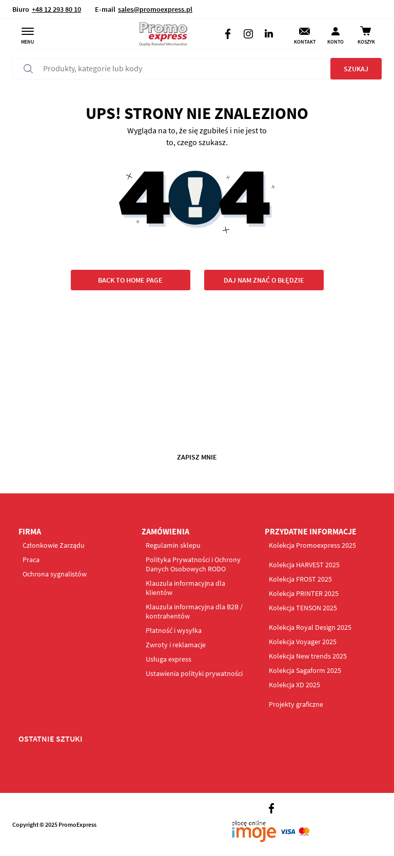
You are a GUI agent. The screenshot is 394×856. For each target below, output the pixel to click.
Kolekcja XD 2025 (294, 684)
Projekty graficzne (296, 704)
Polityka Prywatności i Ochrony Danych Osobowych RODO (193, 564)
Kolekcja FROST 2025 (300, 579)
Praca (31, 559)
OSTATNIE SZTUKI (50, 738)
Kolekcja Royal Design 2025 (310, 627)
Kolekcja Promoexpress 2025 (312, 545)
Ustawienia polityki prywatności (194, 673)
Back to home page (130, 280)
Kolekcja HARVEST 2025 (304, 564)
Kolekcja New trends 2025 (308, 656)
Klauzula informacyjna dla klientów (185, 588)
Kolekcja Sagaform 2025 (305, 670)
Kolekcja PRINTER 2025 (304, 593)
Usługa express (168, 659)
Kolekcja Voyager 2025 (303, 641)
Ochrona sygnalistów (55, 574)
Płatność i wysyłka (174, 630)
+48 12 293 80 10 (56, 9)
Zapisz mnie (197, 457)
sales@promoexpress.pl (155, 9)
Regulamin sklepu (173, 545)
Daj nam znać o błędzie (264, 280)
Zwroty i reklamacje (176, 644)
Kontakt (305, 41)
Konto (335, 41)
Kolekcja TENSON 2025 (303, 607)
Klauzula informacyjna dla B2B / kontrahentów (194, 611)
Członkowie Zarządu (54, 545)
